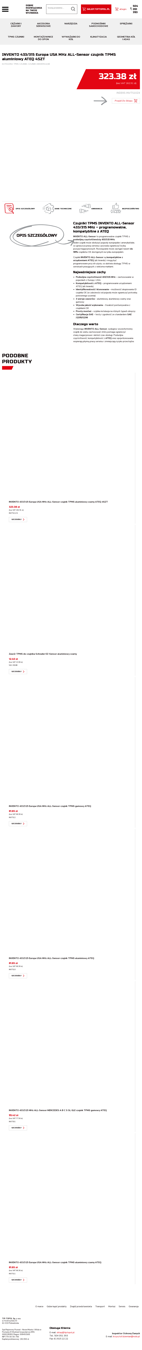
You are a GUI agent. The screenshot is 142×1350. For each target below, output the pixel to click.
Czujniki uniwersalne (39, 64)
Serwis (122, 1306)
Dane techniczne (57, 208)
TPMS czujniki (20, 64)
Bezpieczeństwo (124, 208)
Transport (100, 1306)
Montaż (111, 1306)
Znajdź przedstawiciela (80, 1306)
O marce (39, 1306)
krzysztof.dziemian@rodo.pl (126, 1336)
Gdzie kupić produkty (56, 1306)
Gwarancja (90, 208)
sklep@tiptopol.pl (66, 1332)
